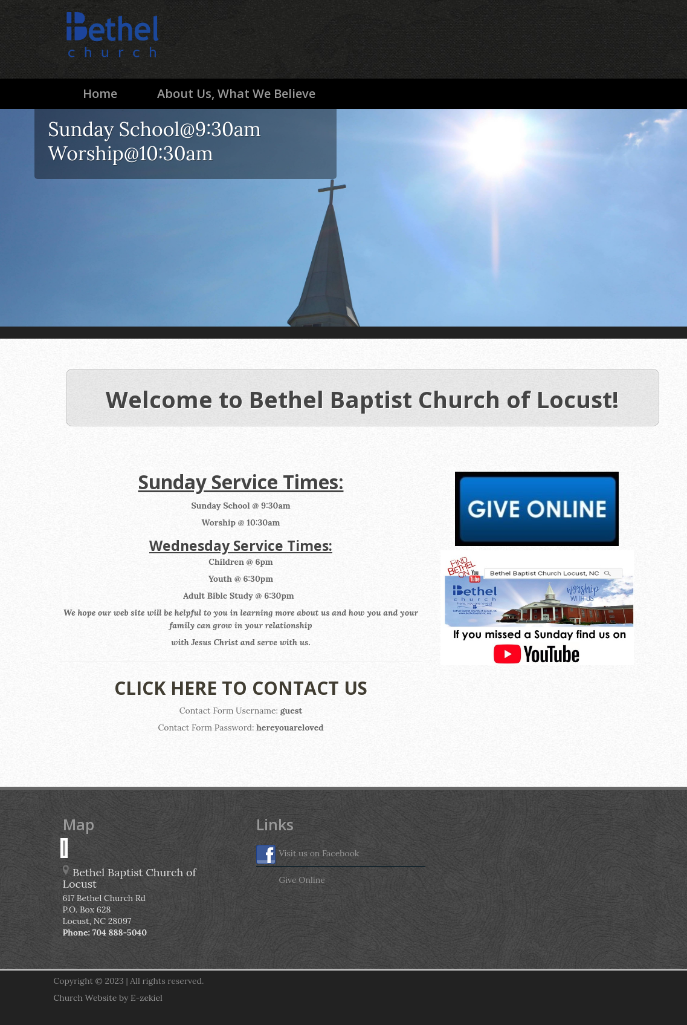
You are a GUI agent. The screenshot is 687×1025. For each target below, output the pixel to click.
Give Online (290, 881)
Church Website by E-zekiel (108, 997)
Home (100, 93)
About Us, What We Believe (236, 93)
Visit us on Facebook (308, 854)
